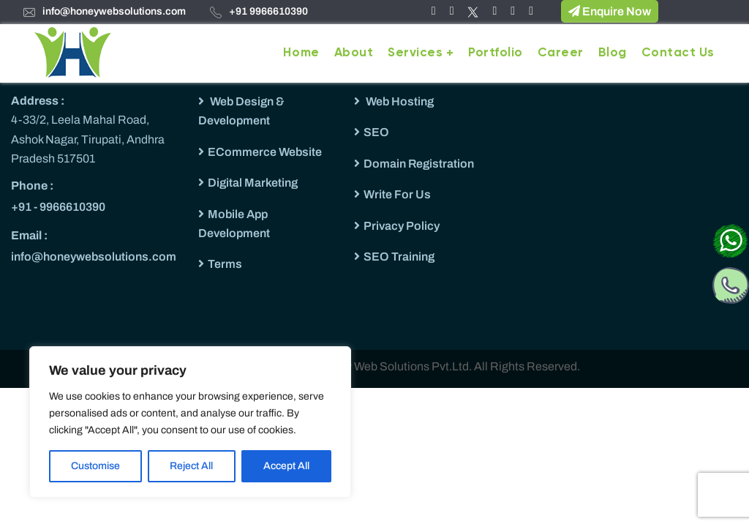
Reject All (191, 465)
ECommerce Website (265, 152)
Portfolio (495, 53)
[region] (190, 422)
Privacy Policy (402, 226)
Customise (95, 465)
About (354, 53)
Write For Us (397, 194)
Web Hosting (399, 101)
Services (415, 53)
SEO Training (399, 256)
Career (561, 53)
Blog (612, 53)
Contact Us (678, 53)
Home (301, 53)
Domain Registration (419, 163)
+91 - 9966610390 (58, 207)
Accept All (286, 465)
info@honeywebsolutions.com (114, 11)
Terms (225, 264)
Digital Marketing (253, 182)
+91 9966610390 (268, 11)
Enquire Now (609, 10)
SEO (376, 132)
